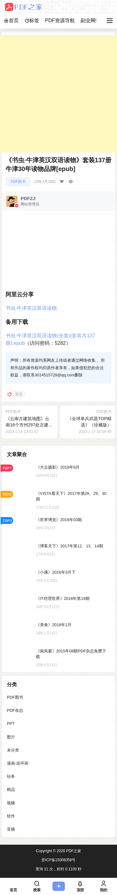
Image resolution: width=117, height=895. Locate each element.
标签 (31, 20)
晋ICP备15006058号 (58, 860)
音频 (11, 829)
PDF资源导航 (60, 20)
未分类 (13, 750)
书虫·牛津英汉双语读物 (31, 308)
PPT (11, 724)
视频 (11, 803)
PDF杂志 (15, 710)
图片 (11, 737)
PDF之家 (73, 851)
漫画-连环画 (17, 763)
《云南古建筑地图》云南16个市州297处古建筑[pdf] (29, 424)
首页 (11, 20)
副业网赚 (90, 20)
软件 (11, 816)
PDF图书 (18, 181)
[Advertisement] (58, 94)
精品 (11, 789)
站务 (11, 776)
